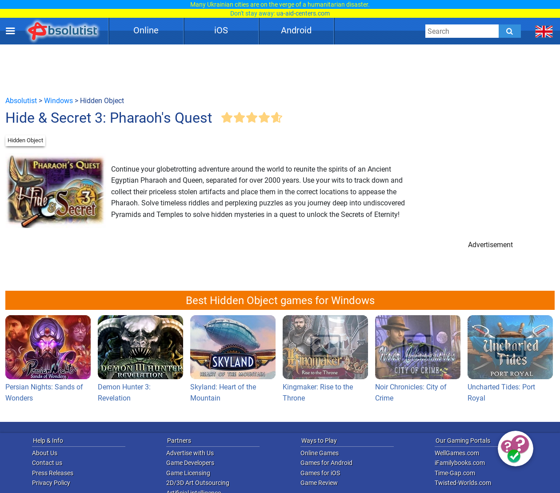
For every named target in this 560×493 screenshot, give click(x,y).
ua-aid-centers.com (303, 13)
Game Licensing (188, 473)
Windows (58, 100)
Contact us (47, 462)
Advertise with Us (190, 453)
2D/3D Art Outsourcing (197, 482)
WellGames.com (457, 453)
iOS (221, 30)
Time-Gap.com (455, 473)
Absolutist (21, 100)
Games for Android (326, 462)
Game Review (319, 482)
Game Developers (190, 462)
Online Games (319, 453)
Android (296, 30)
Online (146, 30)
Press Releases (52, 473)
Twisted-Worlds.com (463, 482)
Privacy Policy (51, 482)
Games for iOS (320, 473)
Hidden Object (25, 140)
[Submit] (510, 31)
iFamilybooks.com (460, 462)
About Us (44, 453)
